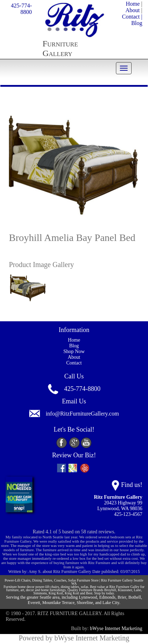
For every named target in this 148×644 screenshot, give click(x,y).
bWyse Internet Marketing (116, 628)
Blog (136, 23)
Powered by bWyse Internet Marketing (74, 638)
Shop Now (74, 351)
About (133, 10)
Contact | (132, 17)
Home (133, 4)
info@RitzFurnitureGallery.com (82, 414)
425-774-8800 (21, 8)
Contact (74, 363)
